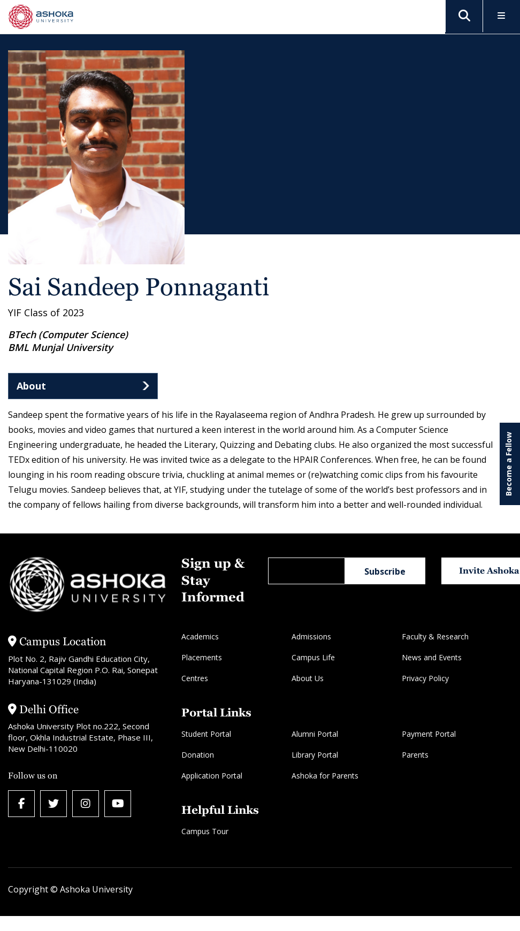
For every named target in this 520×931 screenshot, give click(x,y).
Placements (201, 657)
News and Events (432, 657)
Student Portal (206, 734)
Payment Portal (429, 734)
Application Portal (211, 775)
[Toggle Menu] (501, 16)
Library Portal (315, 755)
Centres (194, 678)
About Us (308, 678)
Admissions (311, 636)
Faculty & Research (435, 636)
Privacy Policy (425, 678)
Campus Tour (204, 831)
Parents (415, 755)
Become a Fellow (508, 464)
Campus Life (313, 657)
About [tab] (31, 385)
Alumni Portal (315, 734)
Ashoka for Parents (325, 775)
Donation (197, 755)
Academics (200, 636)
